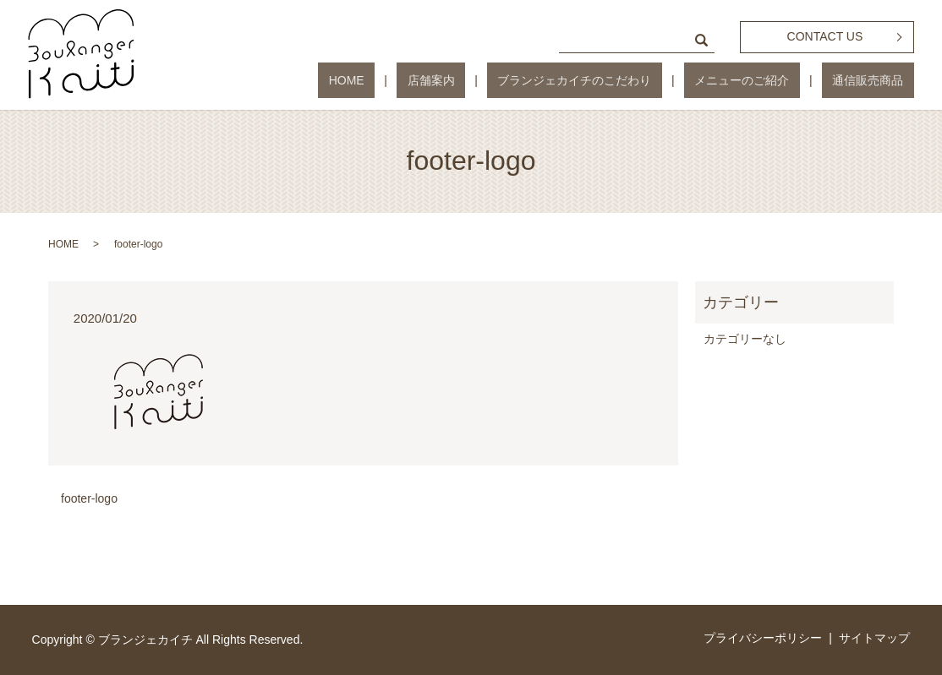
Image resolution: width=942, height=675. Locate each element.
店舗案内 (505, 80)
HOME (441, 80)
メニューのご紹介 (773, 80)
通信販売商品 (878, 80)
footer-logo (89, 498)
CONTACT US (825, 36)
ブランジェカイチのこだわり (627, 80)
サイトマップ (874, 638)
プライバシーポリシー (763, 638)
